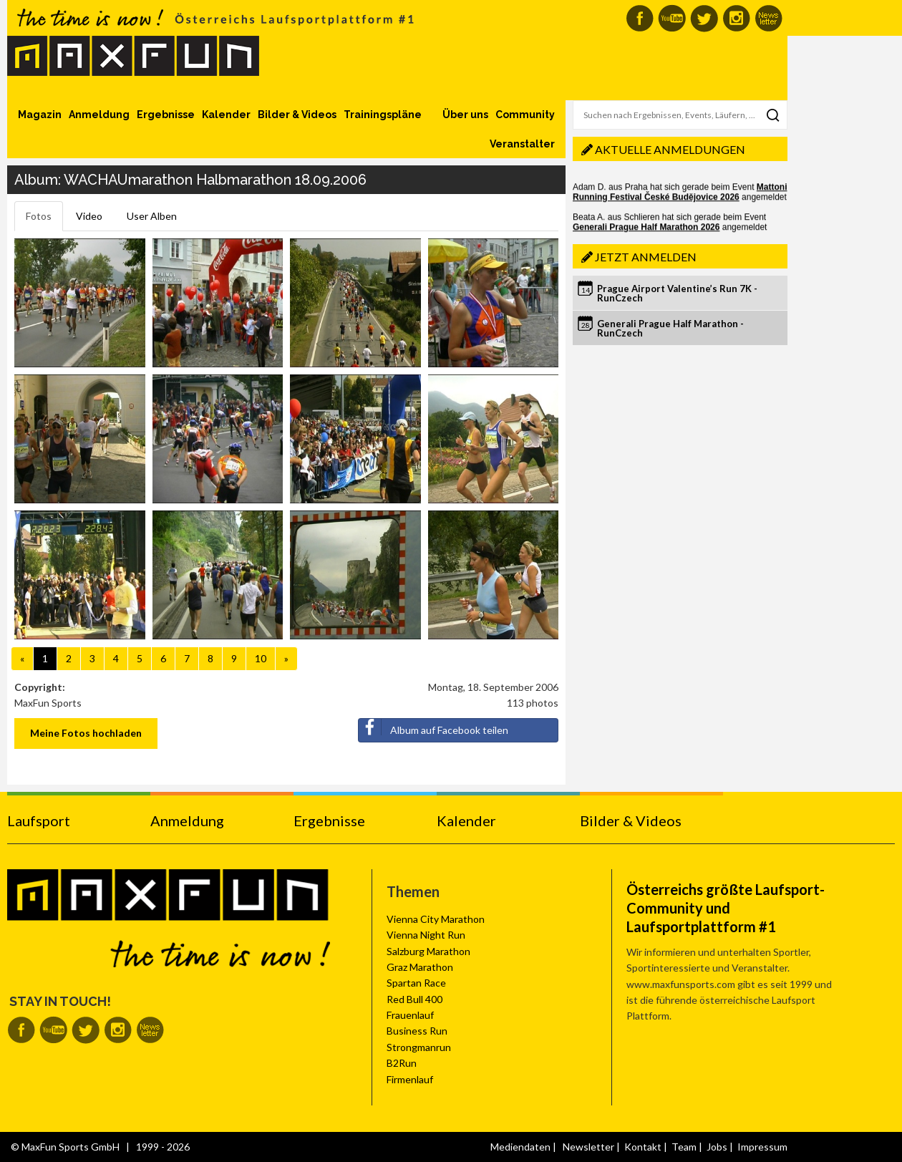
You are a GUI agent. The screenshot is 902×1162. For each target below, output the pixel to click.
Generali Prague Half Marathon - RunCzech (670, 328)
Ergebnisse (166, 114)
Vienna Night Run (426, 935)
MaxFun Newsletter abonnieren (768, 18)
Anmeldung (99, 114)
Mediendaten (520, 1147)
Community (525, 114)
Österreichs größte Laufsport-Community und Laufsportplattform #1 (725, 908)
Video (89, 216)
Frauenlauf (410, 1015)
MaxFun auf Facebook (640, 18)
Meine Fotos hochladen (86, 733)
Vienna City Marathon (436, 919)
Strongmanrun (419, 1047)
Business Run (417, 1031)
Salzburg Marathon (428, 951)
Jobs (717, 1147)
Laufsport (38, 820)
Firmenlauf (410, 1079)
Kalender (226, 114)
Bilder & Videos (297, 114)
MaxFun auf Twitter (704, 18)
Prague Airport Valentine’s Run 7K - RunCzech (677, 293)
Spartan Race (416, 983)
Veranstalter (522, 144)
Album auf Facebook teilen (433, 727)
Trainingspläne (383, 114)
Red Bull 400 (414, 999)
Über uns (465, 114)
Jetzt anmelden (646, 256)
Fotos (39, 216)
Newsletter (588, 1147)
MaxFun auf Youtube (672, 18)
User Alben (152, 216)
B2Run (402, 1063)
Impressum (762, 1147)
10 (260, 658)
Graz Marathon (420, 967)
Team (684, 1147)
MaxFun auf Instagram (736, 18)
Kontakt (642, 1147)
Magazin (40, 114)
